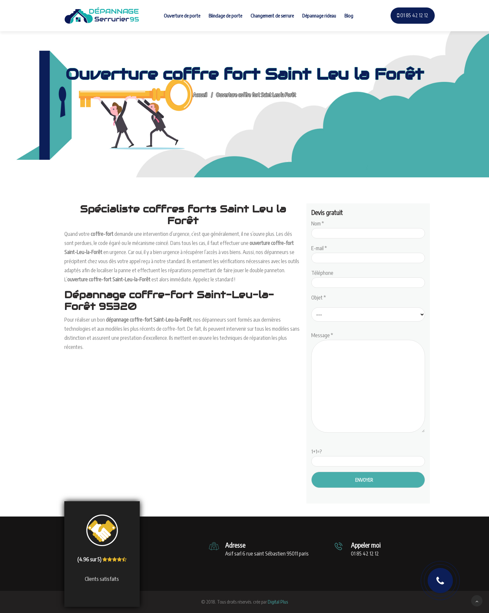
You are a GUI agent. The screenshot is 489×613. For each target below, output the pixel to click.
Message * (368, 383)
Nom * (368, 228)
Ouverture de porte (182, 16)
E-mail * (368, 253)
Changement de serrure (272, 16)
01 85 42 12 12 (412, 15)
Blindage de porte (225, 16)
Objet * (318, 297)
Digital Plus (278, 602)
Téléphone (368, 278)
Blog (348, 16)
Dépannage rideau (319, 16)
